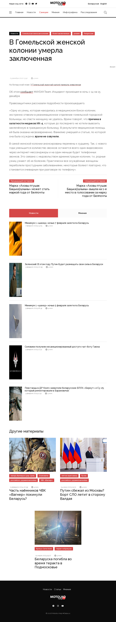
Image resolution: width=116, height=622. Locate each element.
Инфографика (70, 12)
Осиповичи (43, 476)
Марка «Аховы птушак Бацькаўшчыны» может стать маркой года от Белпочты (29, 189)
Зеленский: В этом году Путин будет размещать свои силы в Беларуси (64, 264)
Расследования (89, 12)
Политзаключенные (60, 34)
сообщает (26, 91)
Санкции (43, 12)
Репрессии (88, 34)
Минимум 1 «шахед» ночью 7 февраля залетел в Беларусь (57, 223)
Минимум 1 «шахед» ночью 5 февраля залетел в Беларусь (57, 305)
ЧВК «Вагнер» (47, 480)
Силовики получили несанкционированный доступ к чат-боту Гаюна (62, 346)
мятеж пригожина (69, 476)
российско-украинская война (23, 480)
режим (77, 34)
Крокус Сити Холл (44, 549)
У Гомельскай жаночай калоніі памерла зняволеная (56, 84)
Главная (19, 12)
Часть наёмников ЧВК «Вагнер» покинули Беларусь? (27, 494)
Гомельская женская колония (35, 34)
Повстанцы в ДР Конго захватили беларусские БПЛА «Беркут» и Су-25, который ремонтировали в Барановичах (64, 389)
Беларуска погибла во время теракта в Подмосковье (53, 563)
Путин (83, 476)
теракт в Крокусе (64, 549)
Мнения (55, 12)
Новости (31, 12)
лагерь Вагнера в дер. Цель (23, 476)
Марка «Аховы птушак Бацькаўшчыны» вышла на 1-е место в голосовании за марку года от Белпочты (86, 191)
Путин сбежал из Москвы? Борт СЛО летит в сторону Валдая (82, 494)
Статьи (57, 589)
